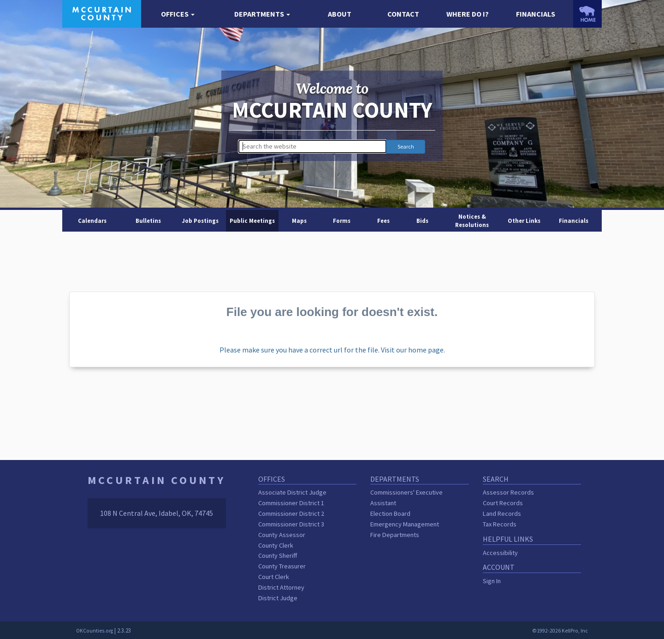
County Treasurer (282, 566)
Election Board (390, 513)
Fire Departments (394, 535)
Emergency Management (404, 524)
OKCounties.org (94, 630)
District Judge (277, 598)
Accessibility (500, 553)
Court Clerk (273, 577)
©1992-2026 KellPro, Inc (560, 630)
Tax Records (499, 524)
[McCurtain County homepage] (101, 13)
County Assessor (281, 535)
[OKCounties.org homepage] (587, 14)
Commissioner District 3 (291, 524)
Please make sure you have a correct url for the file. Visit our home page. (332, 349)
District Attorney (281, 587)
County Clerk (275, 545)
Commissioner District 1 (291, 503)
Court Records (503, 503)
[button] (177, 14)
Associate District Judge (292, 492)
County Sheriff (277, 555)
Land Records (502, 513)
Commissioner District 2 (291, 513)
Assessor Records (508, 492)
